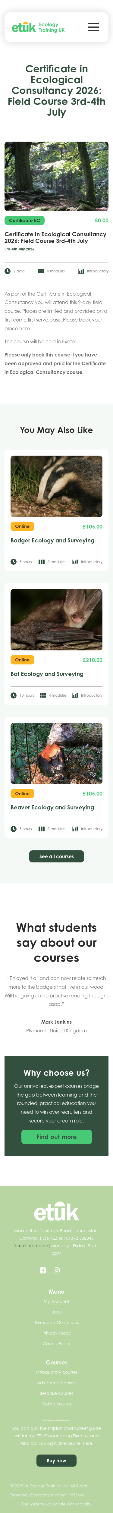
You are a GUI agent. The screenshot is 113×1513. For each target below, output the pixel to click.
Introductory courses (56, 1372)
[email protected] (31, 1245)
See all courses (56, 856)
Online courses (56, 1403)
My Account (56, 1301)
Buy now (56, 1461)
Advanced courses (56, 1382)
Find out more (56, 1138)
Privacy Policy (56, 1333)
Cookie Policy (57, 1343)
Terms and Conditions (57, 1322)
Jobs (56, 1311)
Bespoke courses (56, 1393)
